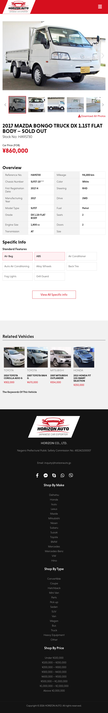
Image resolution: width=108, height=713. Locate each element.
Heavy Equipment (54, 635)
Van (54, 616)
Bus (54, 625)
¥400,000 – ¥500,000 (54, 676)
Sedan (54, 606)
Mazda (54, 513)
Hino (54, 560)
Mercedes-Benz (54, 551)
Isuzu (54, 504)
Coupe (54, 583)
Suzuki (54, 532)
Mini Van (54, 592)
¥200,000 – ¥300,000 (54, 667)
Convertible (54, 578)
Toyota (54, 537)
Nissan (54, 523)
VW (54, 555)
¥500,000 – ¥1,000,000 (54, 681)
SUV (54, 611)
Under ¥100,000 (54, 657)
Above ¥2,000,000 (54, 690)
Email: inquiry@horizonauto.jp (54, 462)
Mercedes (54, 546)
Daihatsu (54, 494)
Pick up (54, 602)
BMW (54, 541)
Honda (54, 499)
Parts (54, 597)
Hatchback (54, 588)
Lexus (54, 509)
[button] (70, 7)
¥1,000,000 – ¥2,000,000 (54, 686)
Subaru (54, 527)
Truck (54, 630)
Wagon (54, 620)
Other (54, 639)
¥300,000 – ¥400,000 (54, 671)
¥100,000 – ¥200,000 (54, 662)
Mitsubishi (54, 518)
